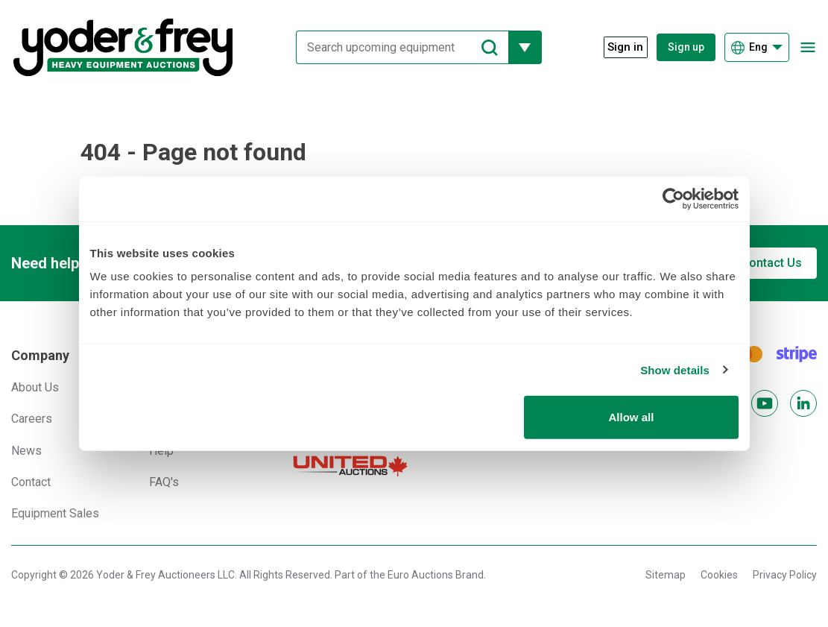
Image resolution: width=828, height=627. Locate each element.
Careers (31, 419)
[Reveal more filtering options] (519, 47)
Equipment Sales (55, 513)
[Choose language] (756, 47)
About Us (35, 387)
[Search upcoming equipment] (396, 47)
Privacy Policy (785, 575)
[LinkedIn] (803, 403)
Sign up (686, 47)
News (26, 451)
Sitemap (665, 575)
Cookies (719, 575)
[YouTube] (764, 403)
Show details (675, 369)
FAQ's (164, 482)
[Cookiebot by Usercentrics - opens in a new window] (673, 198)
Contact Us (771, 263)
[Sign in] (619, 47)
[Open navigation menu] (807, 47)
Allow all (631, 417)
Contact (31, 482)
